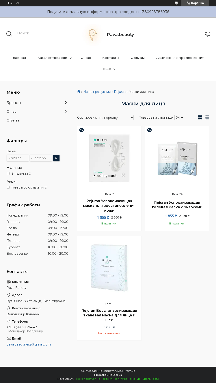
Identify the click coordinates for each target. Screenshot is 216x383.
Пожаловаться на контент (94, 378)
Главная (18, 58)
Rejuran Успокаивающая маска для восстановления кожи (109, 206)
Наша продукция (97, 92)
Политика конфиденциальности (136, 378)
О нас (86, 58)
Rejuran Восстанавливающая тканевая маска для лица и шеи (109, 315)
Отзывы (138, 58)
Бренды (14, 103)
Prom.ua (129, 370)
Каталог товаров (52, 58)
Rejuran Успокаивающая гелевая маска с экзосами (177, 204)
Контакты (110, 58)
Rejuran (120, 92)
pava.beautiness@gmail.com (29, 344)
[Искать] (9, 34)
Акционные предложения (180, 58)
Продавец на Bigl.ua (108, 374)
